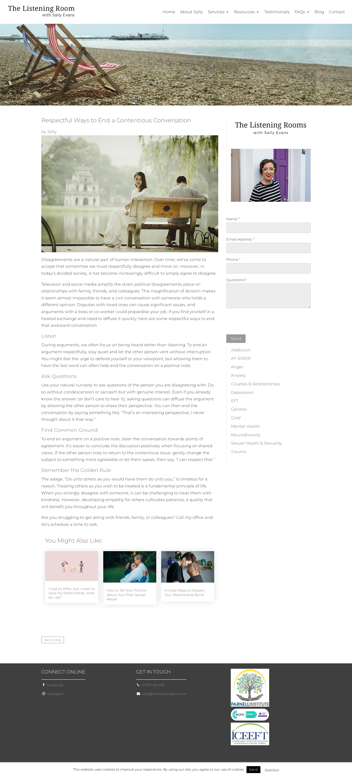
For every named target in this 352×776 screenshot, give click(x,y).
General (239, 409)
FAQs (300, 12)
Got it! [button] (253, 769)
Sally (52, 131)
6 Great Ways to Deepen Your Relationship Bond (185, 592)
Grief (236, 417)
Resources (244, 12)
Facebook (55, 685)
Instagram (55, 694)
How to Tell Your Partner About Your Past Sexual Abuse (127, 594)
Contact (337, 12)
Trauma (238, 451)
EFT (234, 400)
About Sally (191, 12)
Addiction (241, 350)
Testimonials (277, 12)
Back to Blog (52, 640)
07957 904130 (153, 685)
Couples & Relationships (255, 383)
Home (169, 12)
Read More (272, 769)
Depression (242, 392)
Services (216, 12)
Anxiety (238, 375)
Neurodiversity (245, 434)
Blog (319, 12)
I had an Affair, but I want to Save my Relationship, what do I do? (71, 593)
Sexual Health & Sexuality (256, 443)
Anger (237, 366)
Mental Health (245, 426)
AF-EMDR (241, 358)
